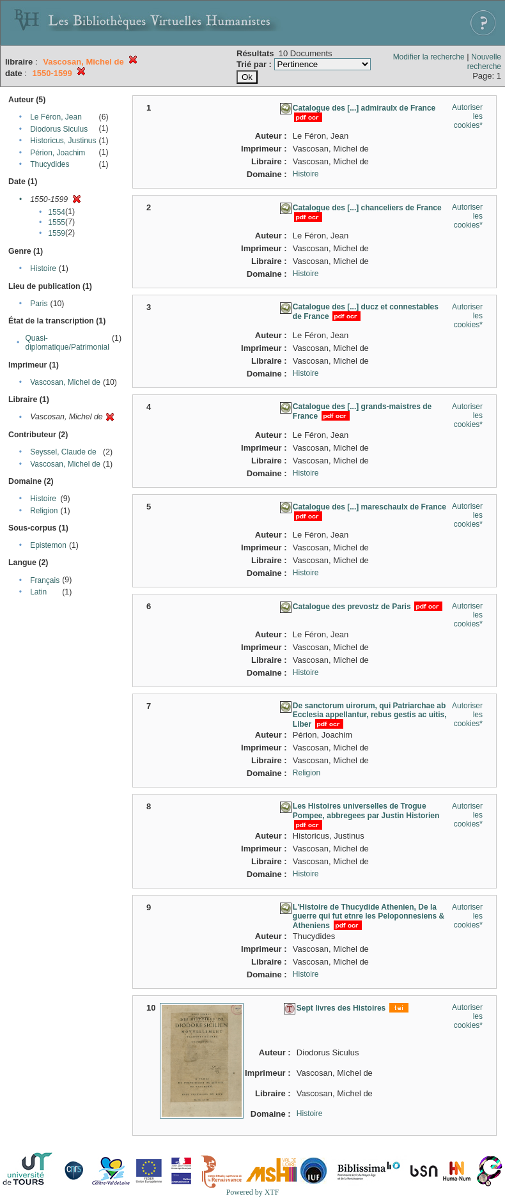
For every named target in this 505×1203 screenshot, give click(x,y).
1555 (56, 222)
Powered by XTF (252, 1192)
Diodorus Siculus (59, 129)
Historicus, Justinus (63, 140)
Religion (44, 510)
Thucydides (49, 164)
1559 (56, 233)
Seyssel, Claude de (63, 451)
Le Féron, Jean (56, 117)
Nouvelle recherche (484, 61)
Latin (38, 591)
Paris (38, 303)
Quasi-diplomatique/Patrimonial (67, 343)
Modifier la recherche (429, 56)
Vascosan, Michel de (65, 382)
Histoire (43, 268)
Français (44, 580)
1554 (56, 212)
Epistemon (48, 545)
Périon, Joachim (57, 152)
